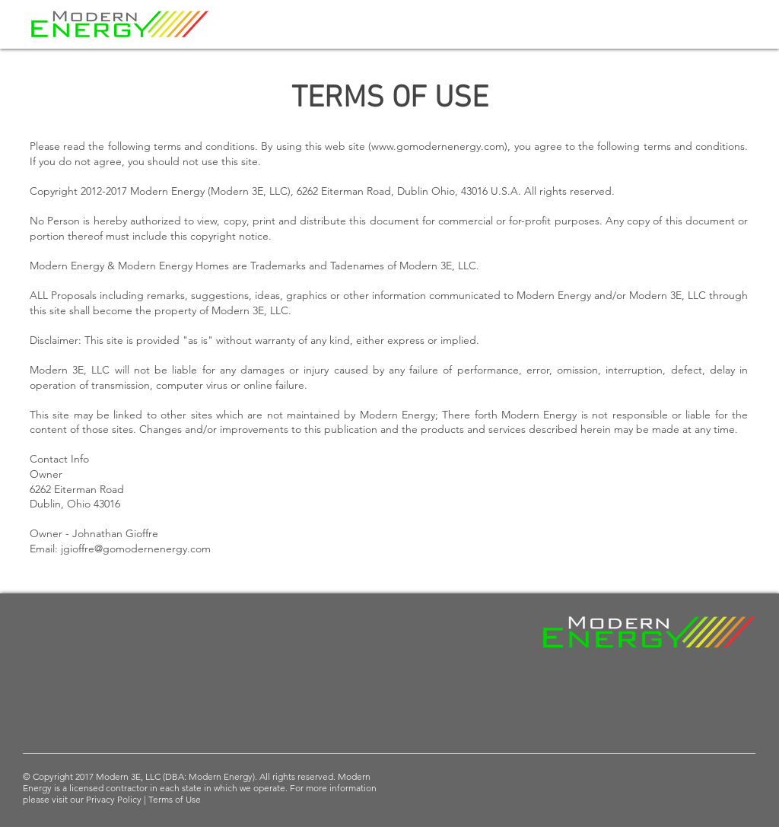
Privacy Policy (115, 799)
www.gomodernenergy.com (437, 146)
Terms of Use (174, 799)
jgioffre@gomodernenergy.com (136, 548)
